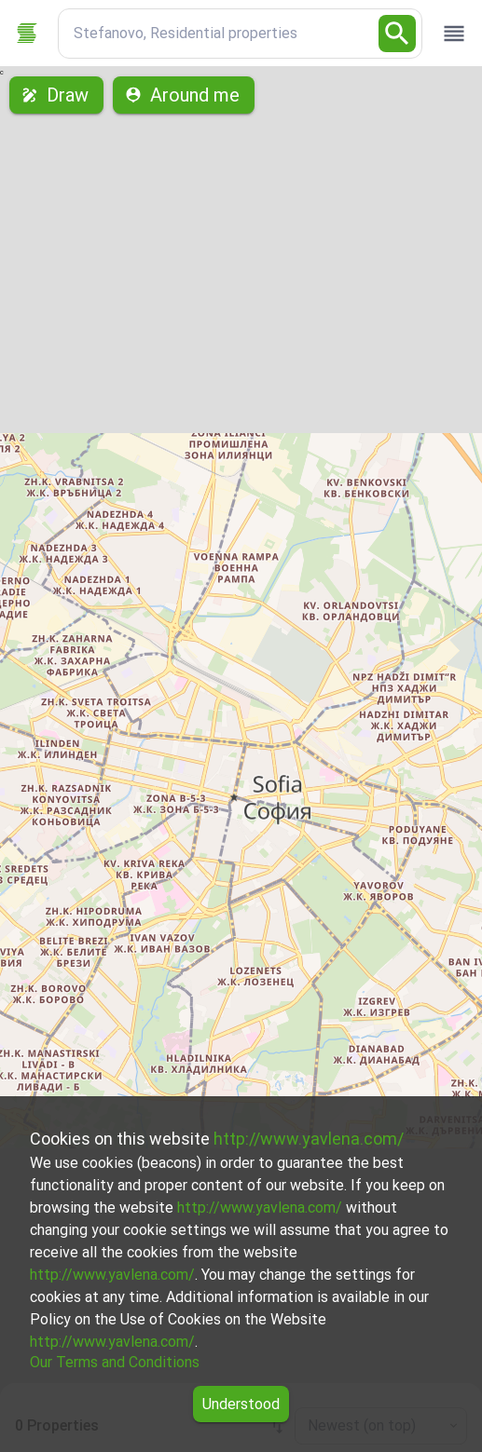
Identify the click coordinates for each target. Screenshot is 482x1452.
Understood (241, 1404)
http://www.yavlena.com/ (308, 1138)
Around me (184, 95)
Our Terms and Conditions (115, 1362)
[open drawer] (454, 33)
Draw (56, 95)
